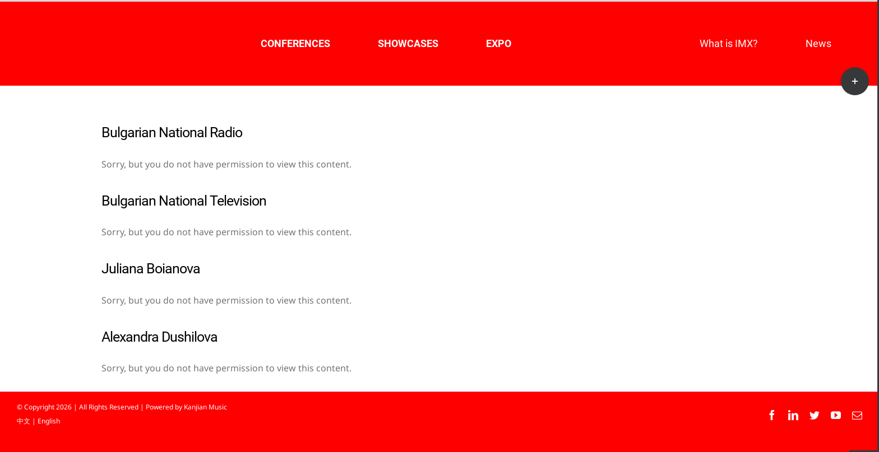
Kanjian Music (205, 407)
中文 (23, 421)
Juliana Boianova (150, 268)
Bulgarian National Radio (171, 132)
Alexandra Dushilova (159, 337)
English (49, 421)
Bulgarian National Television (183, 201)
